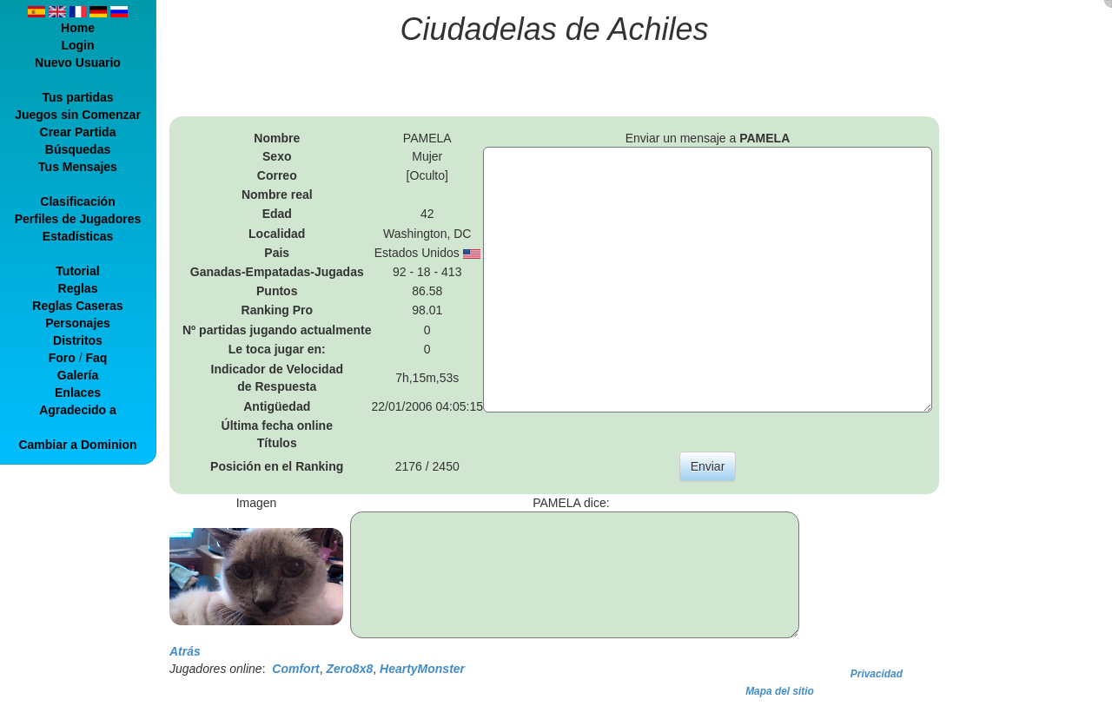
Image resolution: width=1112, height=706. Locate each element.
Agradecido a (77, 410)
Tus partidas (77, 97)
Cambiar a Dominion (77, 445)
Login (77, 45)
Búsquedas (77, 149)
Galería (77, 375)
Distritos (78, 340)
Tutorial (77, 271)
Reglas (78, 288)
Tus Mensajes (77, 167)
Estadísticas (78, 236)
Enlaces (78, 392)
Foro (62, 358)
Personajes (77, 323)
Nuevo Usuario (78, 62)
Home (78, 28)
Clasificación (77, 201)
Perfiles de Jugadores (78, 219)
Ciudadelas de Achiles (554, 29)
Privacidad (877, 674)
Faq (96, 358)
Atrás (185, 651)
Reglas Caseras (77, 306)
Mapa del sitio (779, 691)
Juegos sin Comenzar (78, 115)
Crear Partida (78, 132)
